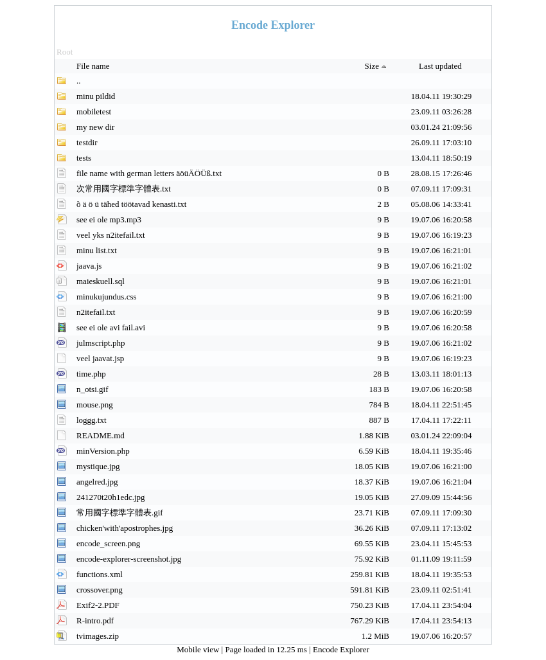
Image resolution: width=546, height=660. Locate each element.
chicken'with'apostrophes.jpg (124, 528)
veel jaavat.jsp (100, 358)
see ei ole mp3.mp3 (108, 219)
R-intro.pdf (95, 620)
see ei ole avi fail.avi (110, 327)
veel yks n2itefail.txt (110, 235)
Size (377, 66)
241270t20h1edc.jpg (110, 497)
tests (83, 158)
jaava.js (88, 266)
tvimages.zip (97, 636)
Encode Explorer (341, 649)
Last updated (441, 66)
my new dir (95, 127)
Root (65, 52)
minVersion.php (103, 451)
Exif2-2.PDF (97, 605)
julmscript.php (100, 343)
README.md (100, 435)
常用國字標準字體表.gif (119, 512)
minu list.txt (96, 250)
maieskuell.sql (100, 281)
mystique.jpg (98, 466)
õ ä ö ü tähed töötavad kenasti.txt (131, 204)
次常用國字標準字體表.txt (123, 188)
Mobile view (199, 649)
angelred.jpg (97, 481)
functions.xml (99, 574)
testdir (87, 142)
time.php (91, 374)
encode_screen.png (108, 543)
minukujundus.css (106, 296)
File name (94, 66)
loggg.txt (91, 420)
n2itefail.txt (95, 312)
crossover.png (99, 589)
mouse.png (94, 404)
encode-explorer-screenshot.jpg (128, 559)
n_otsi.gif (92, 389)
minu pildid (95, 96)
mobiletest (93, 111)
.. (78, 80)
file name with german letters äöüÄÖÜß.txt (149, 173)
